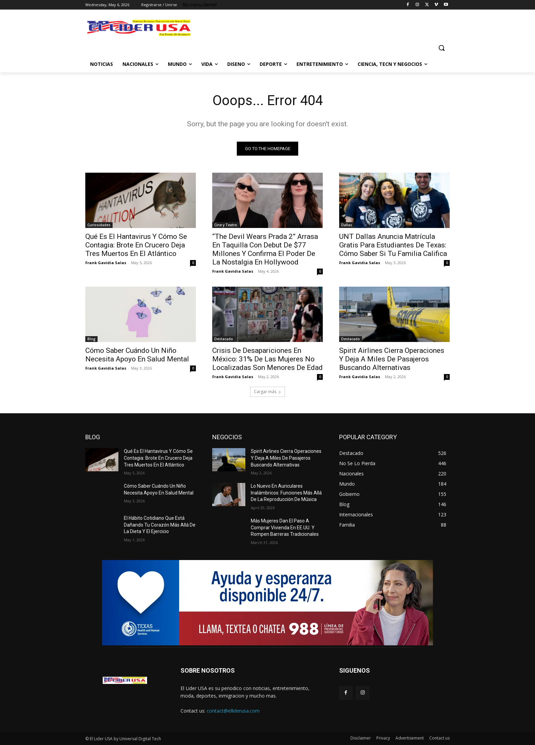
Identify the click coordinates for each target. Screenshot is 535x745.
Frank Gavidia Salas (105, 262)
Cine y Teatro (225, 225)
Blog (91, 338)
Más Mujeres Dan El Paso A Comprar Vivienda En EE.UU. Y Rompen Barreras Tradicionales (285, 527)
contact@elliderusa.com (233, 710)
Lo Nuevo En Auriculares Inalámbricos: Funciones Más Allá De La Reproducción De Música (286, 492)
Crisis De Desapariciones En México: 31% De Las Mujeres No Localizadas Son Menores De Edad (267, 359)
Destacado (223, 338)
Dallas (346, 225)
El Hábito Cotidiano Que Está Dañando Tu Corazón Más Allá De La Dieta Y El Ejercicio (160, 524)
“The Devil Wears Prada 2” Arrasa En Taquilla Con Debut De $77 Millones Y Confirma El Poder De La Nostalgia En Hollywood (265, 249)
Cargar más (267, 392)
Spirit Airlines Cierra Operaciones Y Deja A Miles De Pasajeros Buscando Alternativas (391, 359)
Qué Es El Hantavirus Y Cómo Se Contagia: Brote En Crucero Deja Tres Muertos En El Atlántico (136, 245)
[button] (441, 48)
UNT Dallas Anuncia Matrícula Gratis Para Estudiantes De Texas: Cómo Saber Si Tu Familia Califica (393, 245)
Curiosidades (99, 225)
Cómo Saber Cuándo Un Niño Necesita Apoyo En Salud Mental (137, 354)
